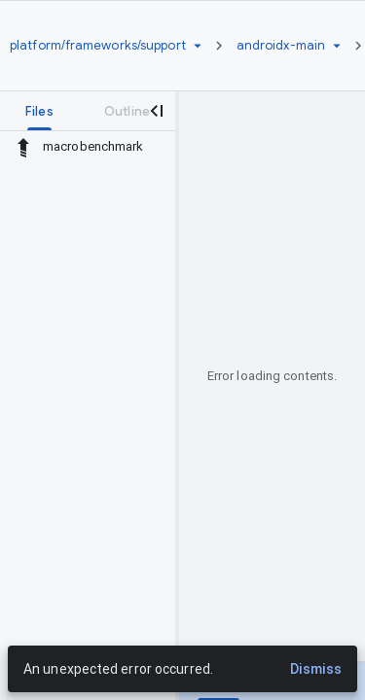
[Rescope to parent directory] (23, 146)
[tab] (39, 110)
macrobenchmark (93, 146)
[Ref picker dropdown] (337, 45)
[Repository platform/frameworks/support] (98, 45)
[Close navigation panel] (155, 110)
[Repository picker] (197, 45)
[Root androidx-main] (281, 45)
